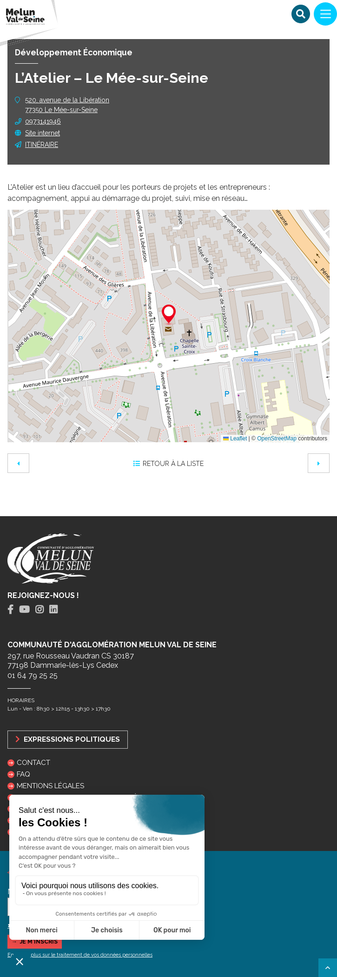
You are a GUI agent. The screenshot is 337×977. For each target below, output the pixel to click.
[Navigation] (325, 14)
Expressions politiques (67, 739)
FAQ (23, 774)
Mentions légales (50, 786)
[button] (169, 315)
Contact (33, 762)
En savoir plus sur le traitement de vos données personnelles (79, 955)
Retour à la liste (168, 463)
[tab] (10, 610)
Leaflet (235, 438)
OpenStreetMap (277, 438)
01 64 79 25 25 (32, 675)
